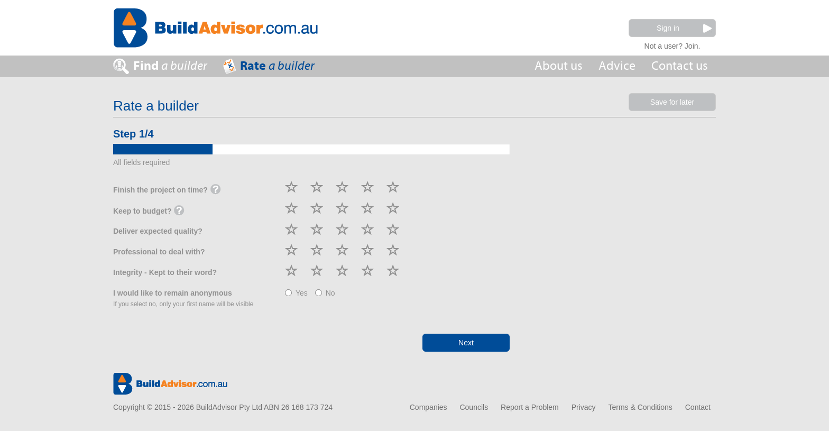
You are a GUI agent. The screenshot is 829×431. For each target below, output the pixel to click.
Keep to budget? (149, 211)
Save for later (672, 102)
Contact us (679, 66)
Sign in (684, 28)
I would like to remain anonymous (183, 298)
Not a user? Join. (672, 45)
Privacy (584, 407)
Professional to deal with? (159, 251)
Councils (473, 407)
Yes (296, 293)
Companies (428, 407)
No (325, 293)
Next (466, 342)
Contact (698, 407)
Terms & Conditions (640, 407)
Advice (616, 66)
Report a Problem (530, 407)
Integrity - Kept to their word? (165, 272)
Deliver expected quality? (157, 231)
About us (559, 66)
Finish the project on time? (167, 190)
